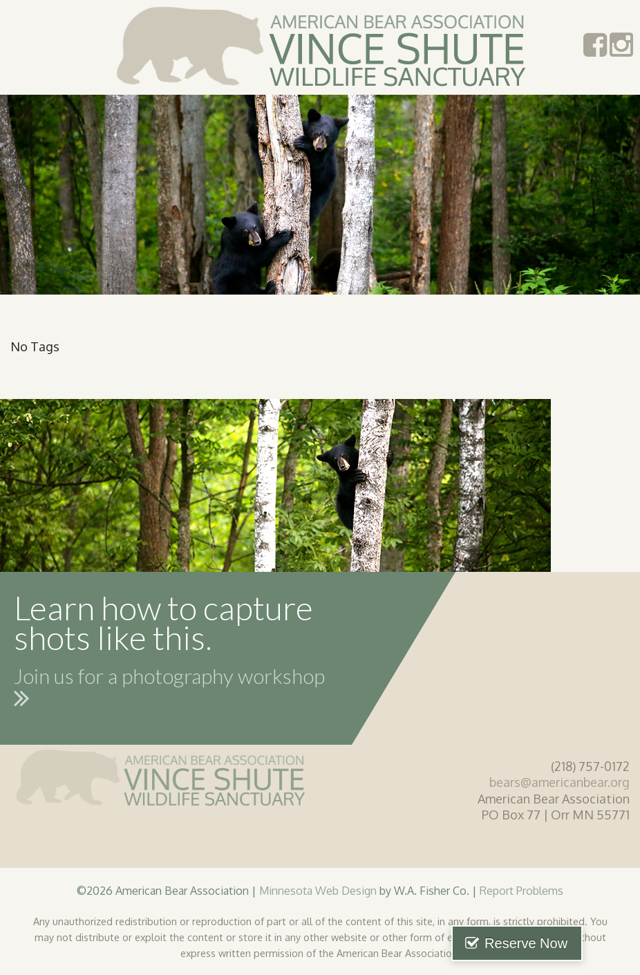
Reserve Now (569, 943)
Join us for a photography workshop (169, 690)
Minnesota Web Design (318, 890)
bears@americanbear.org (559, 782)
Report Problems (521, 890)
